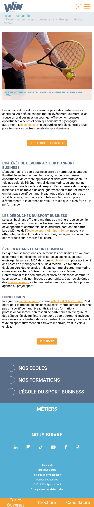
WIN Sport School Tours (66, 301)
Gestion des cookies (47, 479)
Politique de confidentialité (47, 474)
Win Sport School (58, 230)
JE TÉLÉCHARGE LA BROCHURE (47, 143)
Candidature (78, 502)
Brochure (47, 502)
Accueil (7, 16)
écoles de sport (18, 282)
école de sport (29, 125)
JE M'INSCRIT (47, 341)
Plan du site (47, 465)
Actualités (23, 16)
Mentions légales (47, 470)
